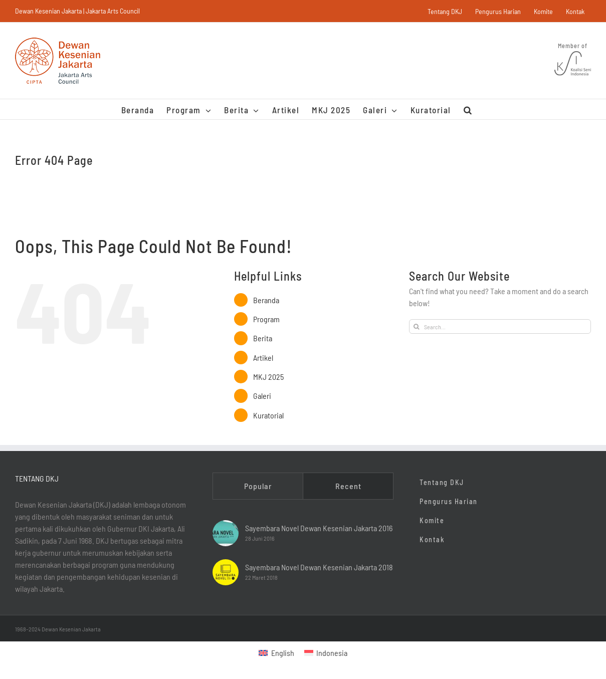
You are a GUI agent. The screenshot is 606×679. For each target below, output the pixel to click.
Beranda (266, 300)
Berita (262, 338)
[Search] (416, 326)
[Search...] (500, 326)
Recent (348, 486)
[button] (468, 109)
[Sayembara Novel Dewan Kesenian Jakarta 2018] (226, 572)
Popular (258, 486)
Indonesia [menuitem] (331, 652)
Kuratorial (268, 415)
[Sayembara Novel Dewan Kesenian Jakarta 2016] (226, 533)
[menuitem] (276, 652)
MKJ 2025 (268, 376)
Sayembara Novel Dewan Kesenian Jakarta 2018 (319, 567)
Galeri (262, 395)
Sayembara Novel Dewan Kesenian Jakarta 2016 (318, 528)
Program (266, 319)
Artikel (263, 357)
